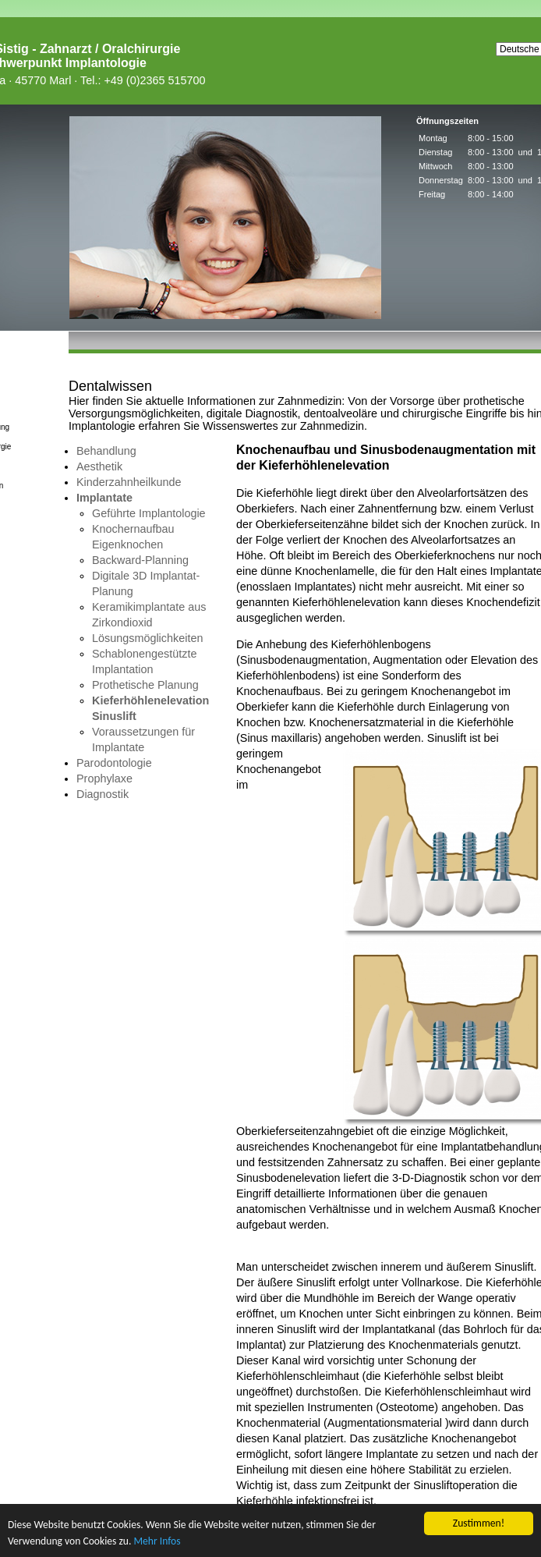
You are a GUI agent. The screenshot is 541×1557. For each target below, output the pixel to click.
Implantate (104, 497)
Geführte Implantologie (149, 513)
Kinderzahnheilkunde (128, 482)
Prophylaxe (104, 778)
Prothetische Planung (145, 685)
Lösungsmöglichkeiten (147, 638)
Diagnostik (102, 794)
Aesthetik (99, 466)
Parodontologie (114, 763)
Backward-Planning (140, 560)
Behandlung (106, 451)
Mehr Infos (156, 1541)
